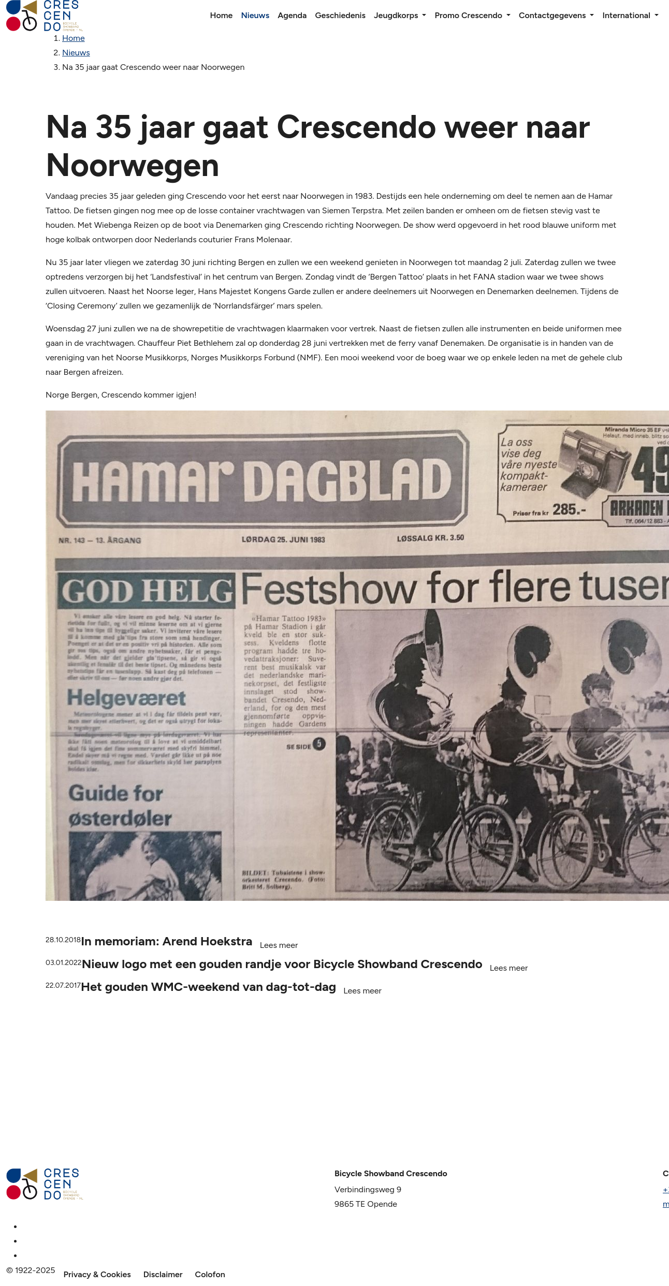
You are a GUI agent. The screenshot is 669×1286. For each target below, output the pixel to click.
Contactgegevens (552, 15)
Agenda (292, 15)
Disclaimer (163, 1274)
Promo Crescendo (468, 15)
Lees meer (279, 945)
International (626, 15)
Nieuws (255, 15)
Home (221, 15)
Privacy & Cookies (97, 1274)
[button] (424, 15)
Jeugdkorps (396, 15)
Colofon (210, 1274)
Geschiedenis (340, 15)
